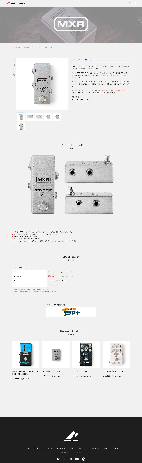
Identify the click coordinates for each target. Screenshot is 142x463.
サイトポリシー (79, 443)
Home (14, 47)
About (106, 439)
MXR (25, 47)
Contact (115, 439)
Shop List (49, 439)
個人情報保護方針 (63, 443)
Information (61, 439)
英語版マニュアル (61, 266)
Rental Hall (95, 439)
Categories (37, 439)
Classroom (82, 439)
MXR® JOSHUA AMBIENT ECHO (115, 90)
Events (72, 439)
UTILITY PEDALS (34, 47)
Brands (19, 47)
